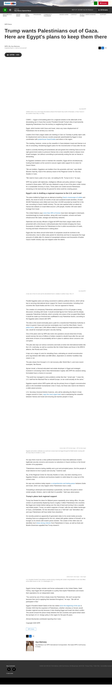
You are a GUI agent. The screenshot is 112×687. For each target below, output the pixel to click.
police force (30, 330)
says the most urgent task (52, 397)
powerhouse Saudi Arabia (47, 142)
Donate (104, 4)
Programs (37, 17)
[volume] (10, 12)
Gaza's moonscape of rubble (72, 200)
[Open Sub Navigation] (34, 20)
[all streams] (103, 12)
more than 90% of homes (51, 215)
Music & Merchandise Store (88, 17)
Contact (74, 17)
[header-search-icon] (96, 4)
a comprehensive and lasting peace (62, 486)
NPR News (27, 17)
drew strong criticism (44, 525)
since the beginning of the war (70, 608)
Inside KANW (63, 17)
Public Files (96, 668)
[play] (5, 12)
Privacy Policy (89, 668)
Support (103, 17)
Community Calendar (48, 17)
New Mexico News (7, 17)
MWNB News (18, 17)
